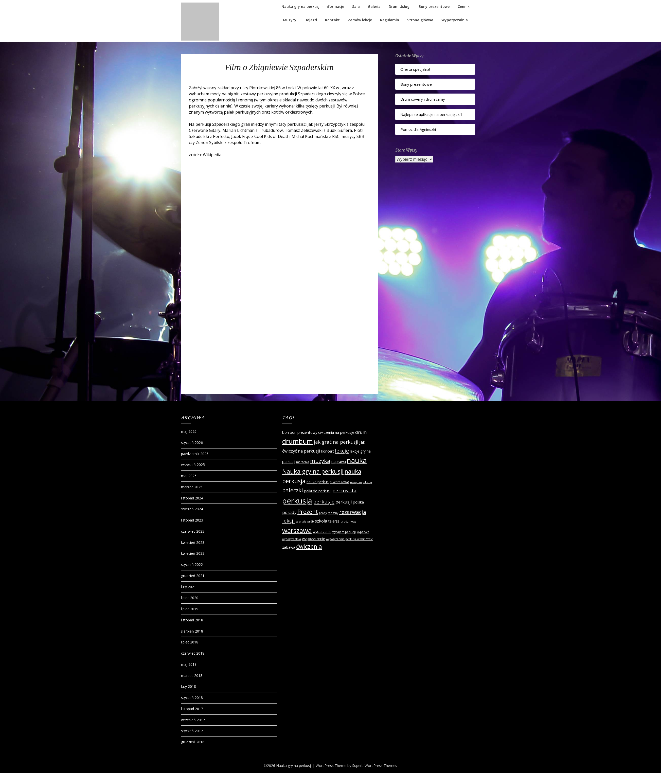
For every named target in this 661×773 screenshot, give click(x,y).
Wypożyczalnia (454, 19)
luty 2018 (188, 686)
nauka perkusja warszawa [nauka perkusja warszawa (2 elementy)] (328, 481)
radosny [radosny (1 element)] (333, 513)
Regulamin (389, 19)
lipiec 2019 (189, 608)
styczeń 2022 (192, 564)
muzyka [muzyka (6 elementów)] (320, 460)
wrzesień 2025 (193, 464)
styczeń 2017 (192, 730)
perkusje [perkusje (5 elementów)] (323, 501)
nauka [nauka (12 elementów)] (357, 460)
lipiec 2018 (189, 642)
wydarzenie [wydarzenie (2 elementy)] (322, 531)
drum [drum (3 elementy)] (361, 432)
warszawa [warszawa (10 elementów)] (297, 530)
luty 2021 (188, 586)
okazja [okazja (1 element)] (367, 482)
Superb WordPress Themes (374, 765)
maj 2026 (188, 431)
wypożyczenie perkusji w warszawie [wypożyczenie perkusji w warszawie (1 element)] (349, 539)
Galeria (374, 6)
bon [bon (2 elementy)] (285, 432)
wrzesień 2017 (193, 719)
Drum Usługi (399, 6)
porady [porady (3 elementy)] (289, 512)
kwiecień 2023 (192, 542)
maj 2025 (188, 475)
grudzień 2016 (192, 742)
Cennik (464, 6)
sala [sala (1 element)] (298, 521)
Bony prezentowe (434, 6)
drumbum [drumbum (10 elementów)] (297, 441)
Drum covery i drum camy (422, 99)
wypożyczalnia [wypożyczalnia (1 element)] (291, 539)
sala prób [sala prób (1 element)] (308, 521)
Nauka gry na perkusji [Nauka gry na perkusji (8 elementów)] (313, 471)
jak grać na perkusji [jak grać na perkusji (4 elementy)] (336, 442)
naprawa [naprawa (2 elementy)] (338, 461)
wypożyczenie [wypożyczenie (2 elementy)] (313, 538)
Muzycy (289, 19)
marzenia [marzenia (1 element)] (302, 462)
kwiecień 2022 (192, 553)
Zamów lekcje (360, 19)
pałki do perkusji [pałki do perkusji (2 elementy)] (317, 491)
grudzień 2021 (192, 575)
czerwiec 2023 (192, 531)
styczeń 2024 (192, 509)
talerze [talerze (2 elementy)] (334, 521)
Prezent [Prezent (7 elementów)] (307, 512)
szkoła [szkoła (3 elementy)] (321, 521)
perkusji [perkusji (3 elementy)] (343, 502)
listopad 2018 (192, 620)
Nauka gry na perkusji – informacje (312, 6)
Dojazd (311, 19)
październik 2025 (194, 453)
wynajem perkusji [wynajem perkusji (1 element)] (344, 532)
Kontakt (332, 19)
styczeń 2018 (192, 697)
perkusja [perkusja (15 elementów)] (297, 501)
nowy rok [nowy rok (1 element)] (356, 482)
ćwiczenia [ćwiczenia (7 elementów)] (309, 546)
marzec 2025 (191, 486)
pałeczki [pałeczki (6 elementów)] (292, 490)
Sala (356, 6)
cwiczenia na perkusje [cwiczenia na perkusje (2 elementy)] (336, 432)
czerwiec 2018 (192, 653)
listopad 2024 (192, 498)
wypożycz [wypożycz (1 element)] (363, 532)
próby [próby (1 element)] (323, 513)
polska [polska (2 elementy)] (358, 502)
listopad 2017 (192, 708)
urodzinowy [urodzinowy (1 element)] (348, 521)
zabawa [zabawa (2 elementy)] (288, 547)
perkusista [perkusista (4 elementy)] (344, 490)
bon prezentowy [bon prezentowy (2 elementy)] (303, 432)
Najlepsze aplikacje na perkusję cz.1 (431, 114)
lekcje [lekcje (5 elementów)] (342, 450)
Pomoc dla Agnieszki (418, 129)
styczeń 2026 (192, 442)
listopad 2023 (192, 520)
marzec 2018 (191, 675)
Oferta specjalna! (415, 69)
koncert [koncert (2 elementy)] (327, 451)
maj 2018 (188, 664)
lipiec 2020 (189, 597)
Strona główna (420, 19)
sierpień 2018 (192, 631)
